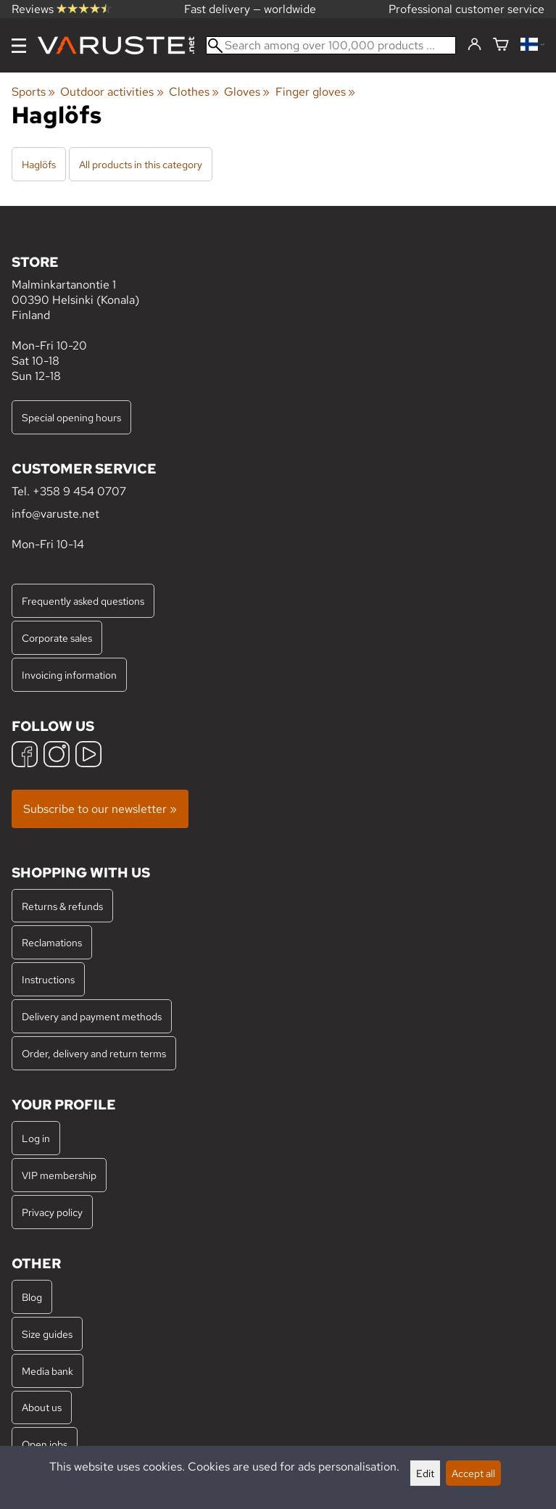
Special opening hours (71, 417)
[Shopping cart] (501, 45)
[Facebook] (25, 756)
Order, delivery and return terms (94, 1053)
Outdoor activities (111, 91)
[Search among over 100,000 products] (331, 45)
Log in (36, 1138)
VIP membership (59, 1175)
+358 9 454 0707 (79, 491)
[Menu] (19, 45)
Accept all (473, 1473)
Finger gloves (315, 91)
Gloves (247, 91)
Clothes (194, 91)
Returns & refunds (62, 906)
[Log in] (474, 45)
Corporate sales (57, 638)
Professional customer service (466, 9)
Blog (32, 1297)
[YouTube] (88, 756)
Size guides (47, 1334)
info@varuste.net (55, 513)
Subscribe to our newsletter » (100, 808)
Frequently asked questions (83, 601)
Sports (33, 91)
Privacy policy (52, 1212)
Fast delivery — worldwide (250, 9)
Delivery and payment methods (92, 1016)
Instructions (48, 979)
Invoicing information (69, 675)
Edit (425, 1473)
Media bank (47, 1371)
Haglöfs (39, 164)
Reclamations (52, 942)
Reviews (61, 9)
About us (42, 1407)
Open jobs (44, 1444)
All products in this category (140, 164)
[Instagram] (56, 756)
